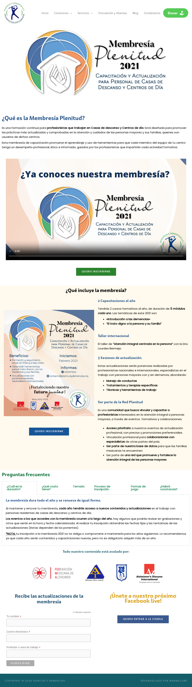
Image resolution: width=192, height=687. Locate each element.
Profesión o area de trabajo (23, 646)
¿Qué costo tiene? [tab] (50, 487)
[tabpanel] (96, 519)
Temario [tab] (79, 485)
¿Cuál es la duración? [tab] (14, 487)
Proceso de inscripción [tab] (102, 487)
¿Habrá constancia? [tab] (168, 487)
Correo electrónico (18, 631)
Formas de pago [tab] (138, 487)
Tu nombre (13, 615)
